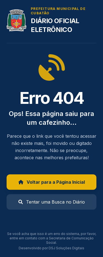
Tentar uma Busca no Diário (51, 202)
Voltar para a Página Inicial (51, 182)
